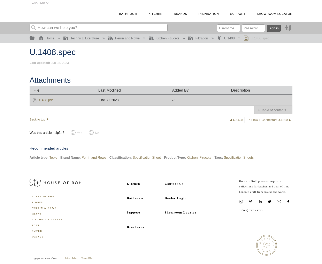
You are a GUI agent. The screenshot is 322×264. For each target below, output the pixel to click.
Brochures (135, 227)
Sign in (274, 28)
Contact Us (174, 183)
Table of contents (273, 110)
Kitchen (155, 13)
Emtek (37, 231)
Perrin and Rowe (124, 38)
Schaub (38, 237)
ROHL (36, 225)
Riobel (37, 202)
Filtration (198, 38)
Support (237, 13)
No (97, 133)
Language (38, 3)
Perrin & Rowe (44, 208)
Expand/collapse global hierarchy (34, 38)
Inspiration (208, 13)
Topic (53, 157)
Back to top (37, 119)
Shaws (37, 214)
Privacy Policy (71, 258)
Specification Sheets (239, 157)
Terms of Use (87, 258)
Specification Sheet (147, 157)
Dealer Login (176, 198)
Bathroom (128, 13)
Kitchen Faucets (164, 38)
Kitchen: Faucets (199, 157)
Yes (79, 133)
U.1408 (226, 38)
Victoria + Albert (47, 219)
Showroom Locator (274, 13)
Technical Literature (81, 38)
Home (47, 38)
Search (34, 27)
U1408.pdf (45, 100)
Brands (180, 13)
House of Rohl (44, 196)
